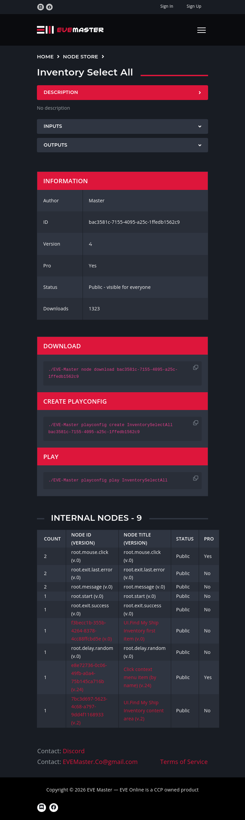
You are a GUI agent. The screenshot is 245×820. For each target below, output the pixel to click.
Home (45, 56)
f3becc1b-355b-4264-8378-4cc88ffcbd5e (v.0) (91, 630)
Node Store (80, 56)
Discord (74, 751)
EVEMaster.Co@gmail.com (100, 762)
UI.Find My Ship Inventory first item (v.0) (141, 630)
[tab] (122, 92)
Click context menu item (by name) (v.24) (140, 677)
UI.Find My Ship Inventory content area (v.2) (144, 710)
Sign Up (194, 6)
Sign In (166, 6)
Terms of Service (184, 762)
